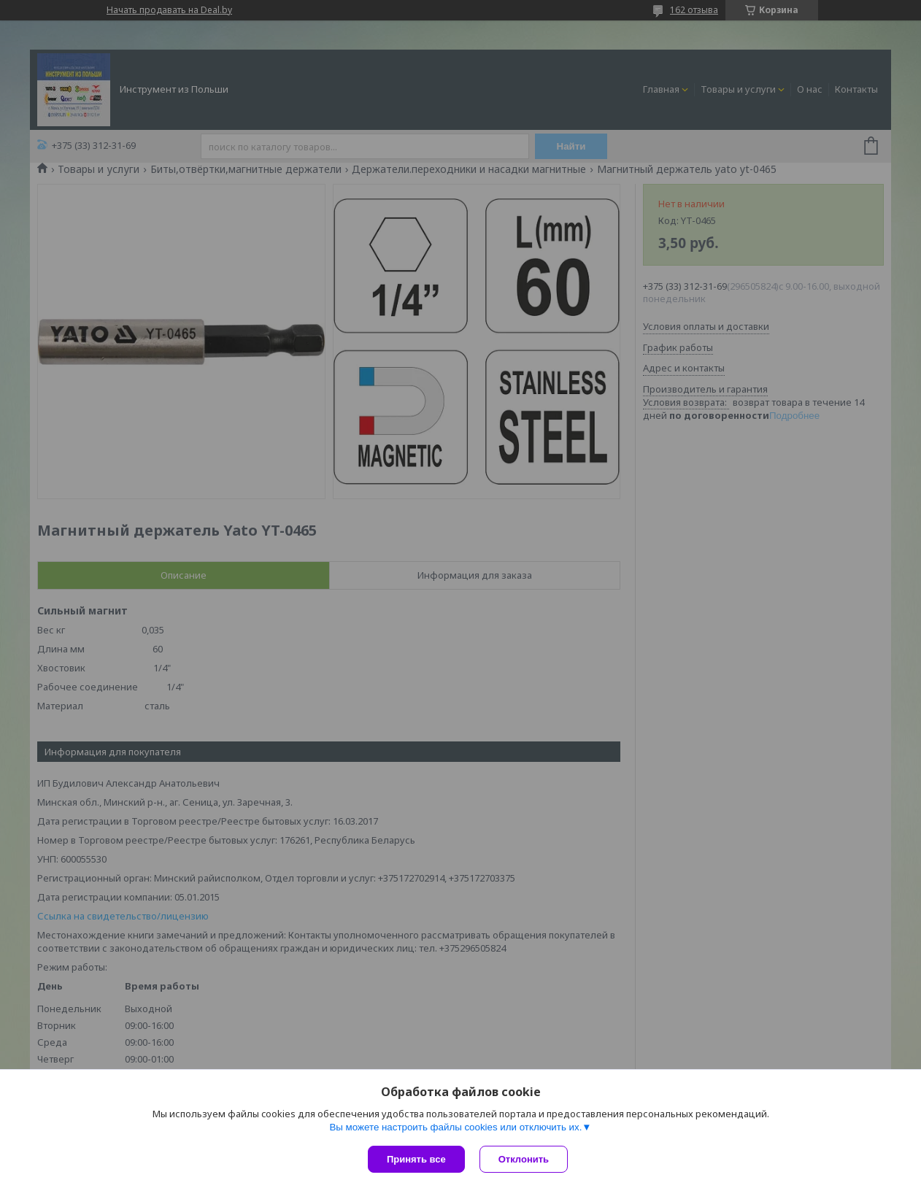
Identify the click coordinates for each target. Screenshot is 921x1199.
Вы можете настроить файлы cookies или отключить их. (455, 1127)
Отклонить (523, 1159)
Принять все (416, 1159)
